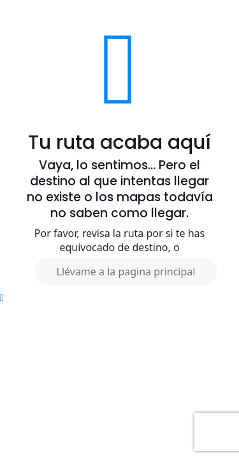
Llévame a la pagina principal (126, 271)
